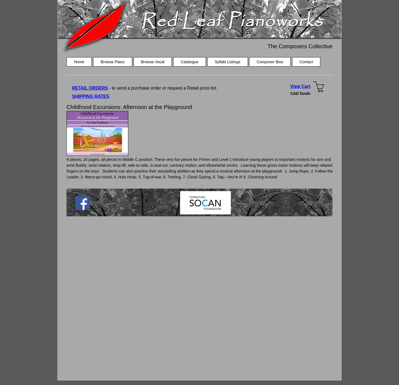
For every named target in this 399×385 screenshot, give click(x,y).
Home (79, 62)
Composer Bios (270, 62)
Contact (306, 62)
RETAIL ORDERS (90, 88)
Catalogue (189, 62)
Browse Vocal (153, 62)
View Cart (300, 86)
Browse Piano (112, 62)
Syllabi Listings (228, 62)
